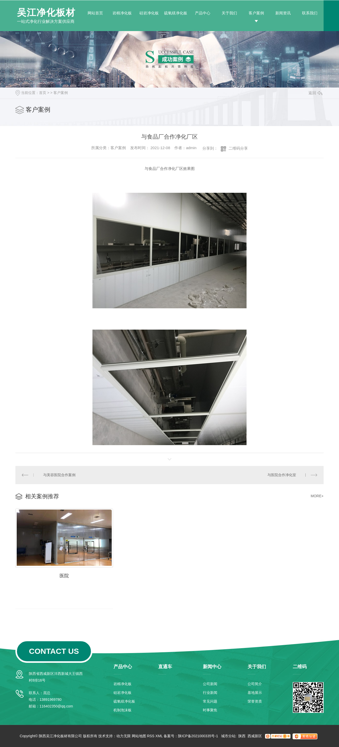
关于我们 (229, 13)
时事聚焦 (210, 710)
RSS (150, 736)
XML (159, 736)
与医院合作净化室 (281, 475)
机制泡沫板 (122, 710)
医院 (64, 575)
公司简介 (255, 684)
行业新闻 (210, 692)
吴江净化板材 (46, 12)
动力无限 (123, 736)
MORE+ (317, 496)
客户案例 (256, 13)
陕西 (242, 736)
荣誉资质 (255, 701)
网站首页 (95, 13)
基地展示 (255, 692)
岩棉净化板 (122, 13)
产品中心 (202, 13)
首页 (42, 93)
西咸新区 (255, 736)
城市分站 (228, 736)
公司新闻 (210, 684)
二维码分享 (238, 148)
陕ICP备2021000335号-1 (198, 736)
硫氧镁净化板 (175, 13)
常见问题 (210, 701)
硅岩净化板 (149, 13)
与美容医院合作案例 (59, 475)
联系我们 (309, 13)
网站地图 (139, 736)
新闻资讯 (283, 13)
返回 (315, 93)
